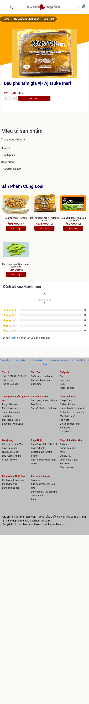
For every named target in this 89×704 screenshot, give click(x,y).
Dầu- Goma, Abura (11, 456)
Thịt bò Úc (7, 380)
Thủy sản (64, 372)
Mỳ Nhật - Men (67, 416)
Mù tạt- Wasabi (10, 408)
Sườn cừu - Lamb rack (42, 376)
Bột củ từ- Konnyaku (12, 423)
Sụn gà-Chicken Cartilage (44, 408)
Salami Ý (35, 480)
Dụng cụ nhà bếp (10, 488)
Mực (62, 452)
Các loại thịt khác (40, 396)
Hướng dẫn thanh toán (58, 360)
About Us (20, 360)
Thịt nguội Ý (37, 495)
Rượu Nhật (36, 440)
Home (6, 19)
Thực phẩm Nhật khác (26, 19)
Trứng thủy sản (67, 448)
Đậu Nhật (48, 19)
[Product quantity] (10, 98)
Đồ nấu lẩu (65, 456)
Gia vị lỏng (7, 440)
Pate (33, 499)
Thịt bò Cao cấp (10, 384)
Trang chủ (5, 360)
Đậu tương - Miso (11, 420)
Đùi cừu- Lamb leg (40, 380)
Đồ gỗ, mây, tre (9, 484)
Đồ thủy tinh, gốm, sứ (13, 480)
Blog (45, 364)
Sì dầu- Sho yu (9, 459)
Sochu (34, 456)
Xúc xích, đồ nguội (40, 476)
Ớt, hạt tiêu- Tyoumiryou (72, 412)
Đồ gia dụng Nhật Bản (13, 476)
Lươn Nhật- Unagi (69, 459)
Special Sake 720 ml (41, 452)
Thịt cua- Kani (67, 467)
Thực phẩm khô (68, 396)
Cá (61, 376)
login (14, 337)
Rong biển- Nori (10, 404)
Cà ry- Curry (66, 400)
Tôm (62, 384)
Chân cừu (36, 384)
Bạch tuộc (65, 380)
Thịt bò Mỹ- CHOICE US (14, 376)
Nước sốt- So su (10, 452)
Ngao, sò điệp (67, 388)
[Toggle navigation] (5, 6)
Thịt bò (5, 372)
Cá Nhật (64, 444)
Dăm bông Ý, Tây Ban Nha (44, 491)
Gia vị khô (65, 431)
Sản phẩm (80, 360)
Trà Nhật (64, 420)
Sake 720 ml (37, 448)
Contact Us (36, 360)
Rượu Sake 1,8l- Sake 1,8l (44, 444)
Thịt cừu (35, 372)
